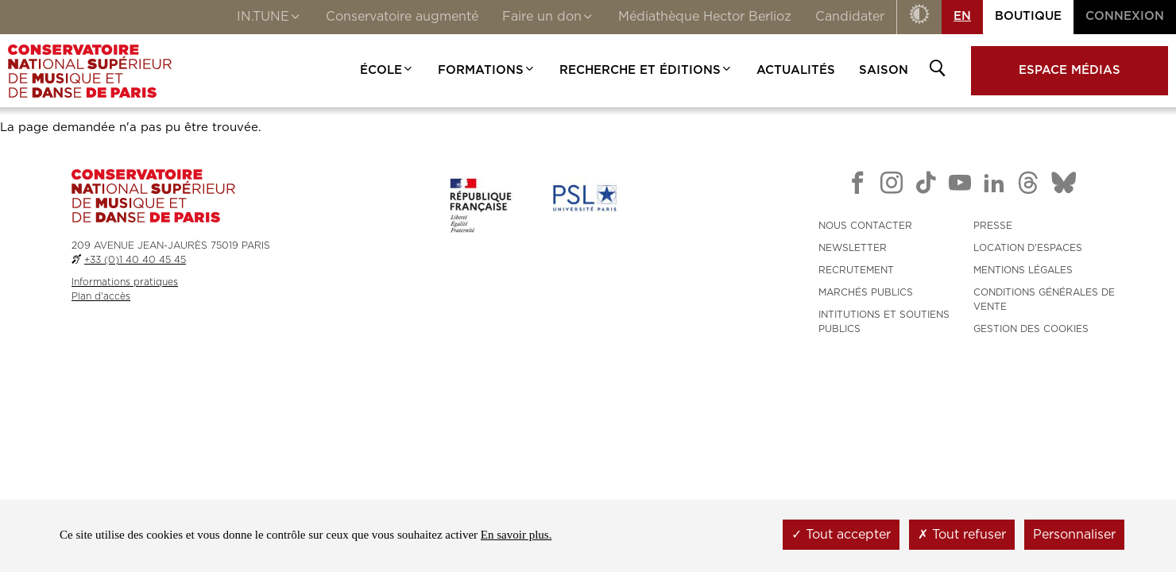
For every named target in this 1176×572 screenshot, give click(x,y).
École (387, 70)
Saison (883, 70)
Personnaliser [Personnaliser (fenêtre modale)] (1074, 534)
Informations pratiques (125, 282)
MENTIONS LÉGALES (1023, 270)
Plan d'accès (101, 296)
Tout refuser (962, 534)
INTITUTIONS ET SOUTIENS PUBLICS (884, 322)
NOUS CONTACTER (865, 225)
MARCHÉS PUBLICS (865, 292)
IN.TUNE (269, 18)
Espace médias (1069, 70)
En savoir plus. (516, 534)
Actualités (795, 70)
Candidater (849, 16)
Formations (487, 70)
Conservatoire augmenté (402, 16)
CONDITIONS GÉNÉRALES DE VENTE (1044, 299)
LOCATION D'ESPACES (1027, 248)
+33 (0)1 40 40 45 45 (135, 260)
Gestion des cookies (1031, 329)
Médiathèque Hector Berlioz (704, 16)
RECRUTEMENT (856, 270)
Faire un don (548, 18)
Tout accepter (841, 534)
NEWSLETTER (852, 248)
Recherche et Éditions (646, 70)
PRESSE (992, 225)
